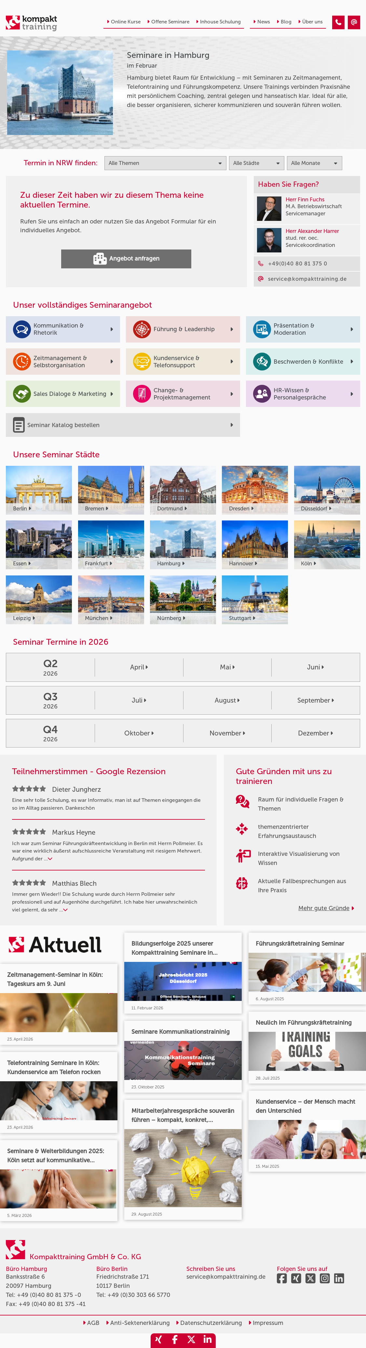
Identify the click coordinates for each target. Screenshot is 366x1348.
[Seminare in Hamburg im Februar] (338, 22)
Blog (284, 22)
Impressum (265, 1323)
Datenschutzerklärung (209, 1323)
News (261, 22)
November (227, 733)
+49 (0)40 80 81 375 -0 (49, 1295)
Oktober (139, 733)
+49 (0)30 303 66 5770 (138, 1295)
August (227, 700)
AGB (91, 1323)
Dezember (315, 733)
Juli (139, 700)
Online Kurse (124, 22)
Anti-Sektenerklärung (138, 1323)
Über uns (310, 22)
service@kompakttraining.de (225, 1276)
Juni (315, 667)
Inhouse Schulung (218, 22)
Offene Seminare (168, 22)
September (315, 700)
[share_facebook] (175, 1340)
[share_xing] (159, 1340)
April (139, 667)
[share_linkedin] (207, 1340)
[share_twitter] (191, 1340)
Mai (227, 667)
